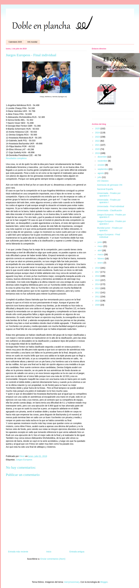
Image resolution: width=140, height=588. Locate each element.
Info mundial (32, 42)
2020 (97, 149)
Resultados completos (16, 158)
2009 (97, 305)
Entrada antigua (76, 551)
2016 (97, 276)
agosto (101, 173)
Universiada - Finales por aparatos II (109, 194)
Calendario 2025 (15, 42)
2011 (97, 296)
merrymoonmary (71, 582)
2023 (97, 137)
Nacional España (105, 189)
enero (101, 263)
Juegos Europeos (24, 459)
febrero (101, 258)
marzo (101, 254)
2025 (97, 128)
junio (100, 242)
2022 (97, 141)
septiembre (103, 169)
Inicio (48, 551)
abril (100, 250)
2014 (97, 284)
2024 (97, 132)
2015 (97, 280)
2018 (97, 268)
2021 (97, 145)
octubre (101, 165)
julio (100, 177)
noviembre (103, 161)
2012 (97, 292)
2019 (97, 153)
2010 (97, 300)
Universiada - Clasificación (109, 210)
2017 (97, 272)
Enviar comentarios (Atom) (52, 559)
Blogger (103, 582)
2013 (97, 288)
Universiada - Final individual (110, 206)
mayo (100, 246)
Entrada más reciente (18, 551)
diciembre (102, 157)
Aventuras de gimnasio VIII (109, 185)
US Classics (102, 181)
